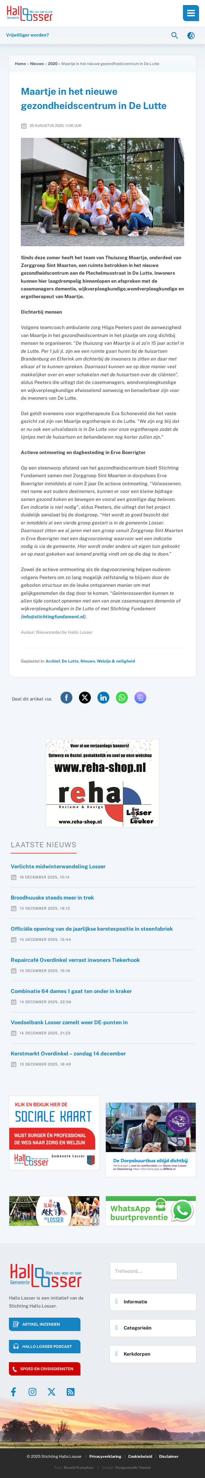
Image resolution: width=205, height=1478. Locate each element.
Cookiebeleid (140, 1456)
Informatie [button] (129, 1300)
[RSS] (70, 1391)
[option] (102, 783)
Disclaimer (168, 1456)
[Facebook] (13, 1391)
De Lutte (70, 661)
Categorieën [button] (131, 1326)
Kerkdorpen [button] (131, 1352)
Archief (53, 661)
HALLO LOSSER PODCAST (47, 1346)
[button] (175, 35)
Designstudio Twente (133, 1468)
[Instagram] (32, 1391)
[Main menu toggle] (191, 13)
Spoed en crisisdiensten (46, 1369)
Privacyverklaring (105, 1456)
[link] (191, 35)
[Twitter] (51, 1391)
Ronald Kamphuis (79, 1468)
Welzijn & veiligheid (116, 661)
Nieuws (87, 661)
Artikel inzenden (41, 1324)
